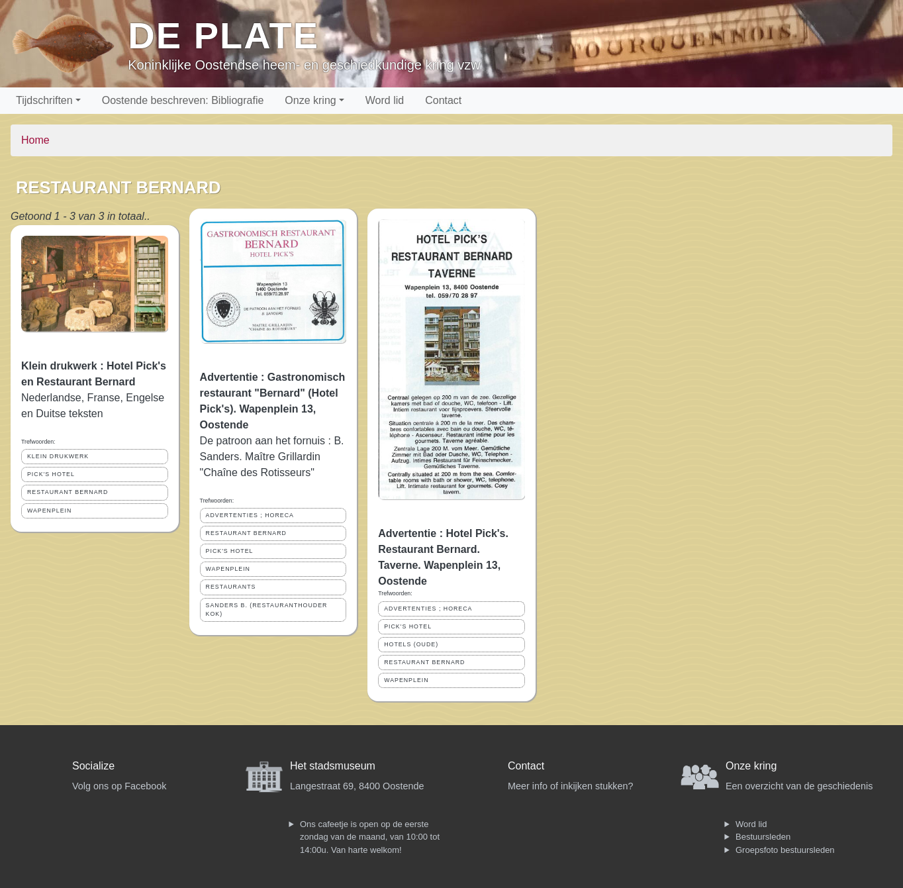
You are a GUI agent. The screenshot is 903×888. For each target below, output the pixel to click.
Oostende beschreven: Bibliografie (183, 100)
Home (35, 140)
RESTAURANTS (231, 586)
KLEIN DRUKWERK (58, 456)
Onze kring (310, 100)
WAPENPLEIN (49, 510)
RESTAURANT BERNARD (67, 492)
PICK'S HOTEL (51, 474)
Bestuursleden (763, 837)
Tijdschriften (44, 100)
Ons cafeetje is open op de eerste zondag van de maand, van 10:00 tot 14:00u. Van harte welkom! (370, 837)
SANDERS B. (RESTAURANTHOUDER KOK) (267, 609)
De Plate (223, 35)
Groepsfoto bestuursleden (785, 850)
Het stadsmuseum (332, 765)
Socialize (93, 765)
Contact (443, 100)
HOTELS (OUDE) (411, 644)
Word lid (384, 100)
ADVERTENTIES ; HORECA (250, 515)
